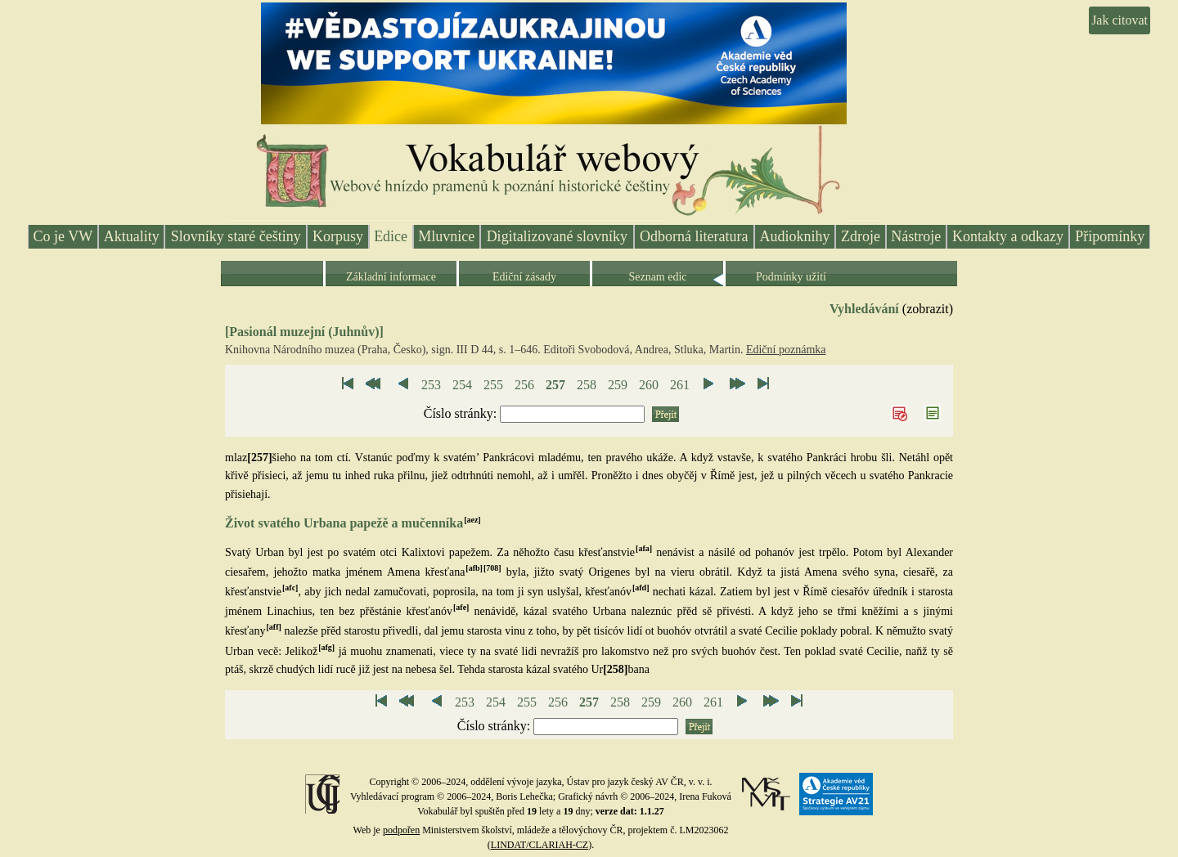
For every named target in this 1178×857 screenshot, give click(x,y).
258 (586, 385)
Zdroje (860, 236)
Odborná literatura (694, 236)
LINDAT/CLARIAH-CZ (539, 844)
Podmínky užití (791, 277)
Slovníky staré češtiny (236, 236)
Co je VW (63, 236)
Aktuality (132, 236)
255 (493, 385)
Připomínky (1109, 236)
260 (649, 385)
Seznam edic (657, 277)
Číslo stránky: (462, 413)
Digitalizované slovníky (557, 236)
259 (617, 385)
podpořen (401, 830)
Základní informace (391, 277)
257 (555, 385)
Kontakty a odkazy (1007, 236)
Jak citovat (1119, 20)
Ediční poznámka (786, 349)
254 (462, 385)
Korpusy (337, 236)
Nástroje (916, 236)
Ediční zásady (524, 277)
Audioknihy (795, 236)
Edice (390, 236)
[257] (259, 457)
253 (431, 385)
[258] (615, 669)
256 (524, 385)
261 (680, 385)
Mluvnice (446, 236)
